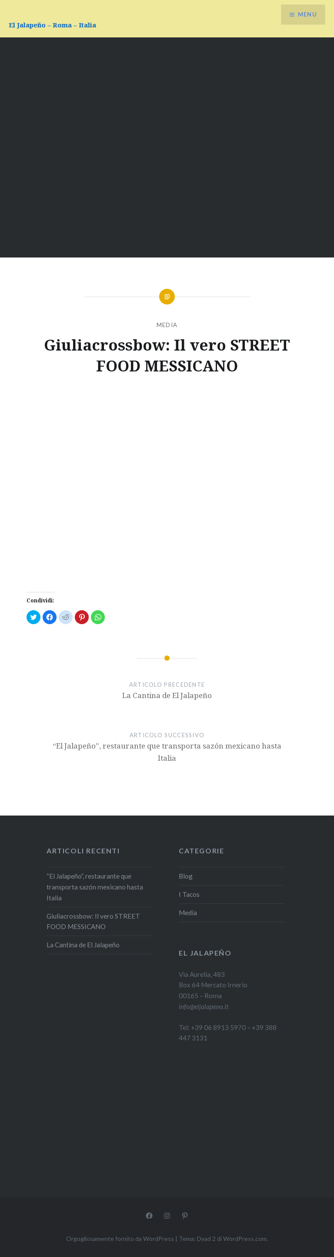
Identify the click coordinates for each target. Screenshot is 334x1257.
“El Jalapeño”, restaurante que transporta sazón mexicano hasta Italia (95, 887)
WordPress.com (245, 1238)
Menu (305, 15)
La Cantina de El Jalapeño (83, 945)
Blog (186, 876)
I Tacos (189, 894)
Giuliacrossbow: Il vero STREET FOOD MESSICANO (93, 921)
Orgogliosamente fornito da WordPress (120, 1238)
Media (167, 324)
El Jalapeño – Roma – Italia (52, 24)
